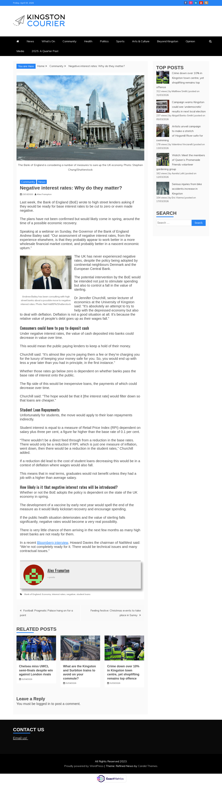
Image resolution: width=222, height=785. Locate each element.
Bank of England (32, 594)
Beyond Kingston (167, 41)
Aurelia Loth (178, 173)
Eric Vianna (178, 197)
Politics (104, 41)
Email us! (20, 738)
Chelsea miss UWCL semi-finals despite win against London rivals (36, 670)
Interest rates (59, 594)
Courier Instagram (191, 2)
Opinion (190, 41)
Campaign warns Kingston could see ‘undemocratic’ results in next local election (189, 106)
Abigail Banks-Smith (182, 115)
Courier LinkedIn (196, 2)
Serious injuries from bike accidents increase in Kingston (187, 188)
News (30, 41)
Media (20, 51)
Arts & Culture (140, 41)
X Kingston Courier (206, 2)
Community (70, 41)
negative (71, 594)
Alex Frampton (58, 570)
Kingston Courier (185, 2)
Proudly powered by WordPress (84, 766)
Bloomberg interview (52, 542)
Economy (46, 594)
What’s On (48, 41)
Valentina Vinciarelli (182, 144)
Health (88, 41)
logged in (43, 704)
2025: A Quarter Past (45, 51)
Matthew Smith (179, 91)
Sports (120, 41)
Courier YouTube (201, 2)
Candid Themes (147, 766)
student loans (83, 594)
